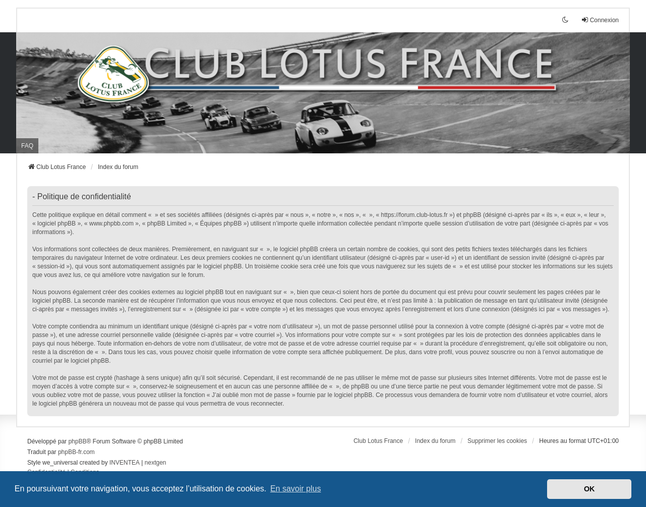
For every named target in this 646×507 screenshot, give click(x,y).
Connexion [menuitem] (600, 20)
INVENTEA (125, 462)
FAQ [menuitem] (27, 145)
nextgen (156, 462)
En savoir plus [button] (295, 488)
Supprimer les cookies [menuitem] (497, 440)
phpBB (77, 441)
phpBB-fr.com (76, 452)
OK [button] (589, 489)
